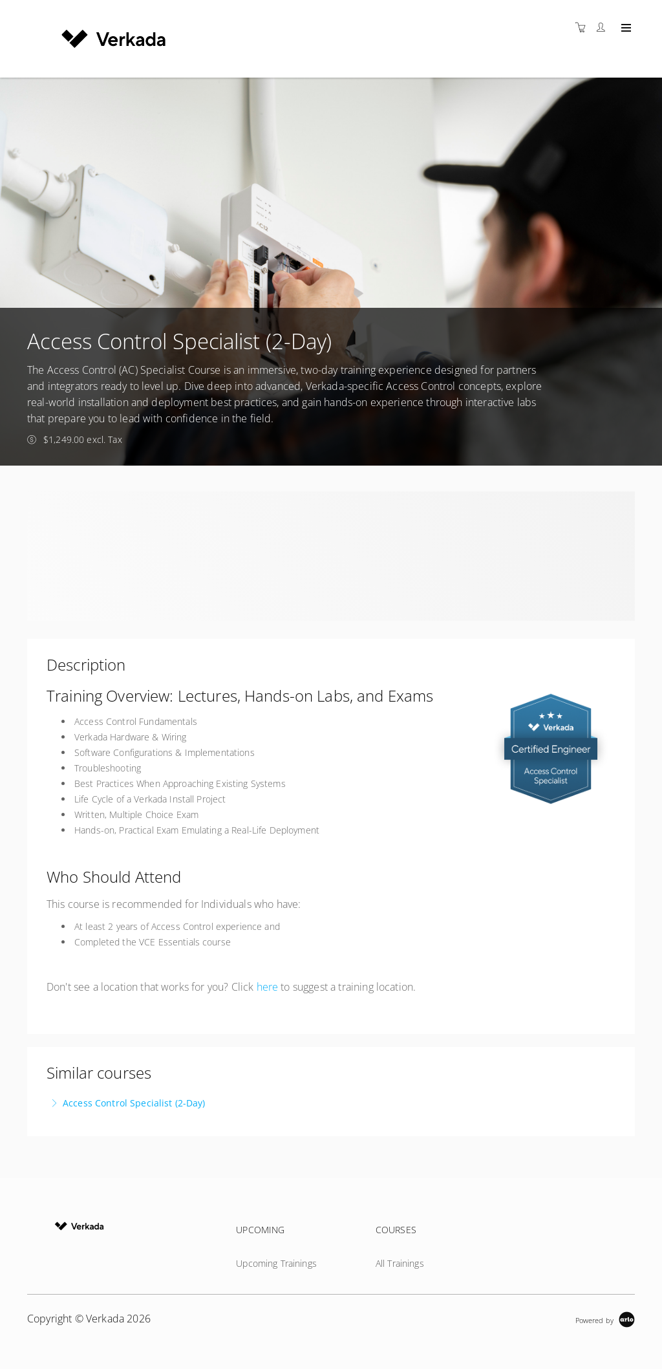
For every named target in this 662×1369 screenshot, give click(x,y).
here (268, 987)
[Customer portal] (603, 27)
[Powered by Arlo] (605, 1319)
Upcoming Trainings (276, 1263)
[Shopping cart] (583, 27)
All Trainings (400, 1263)
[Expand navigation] (625, 28)
